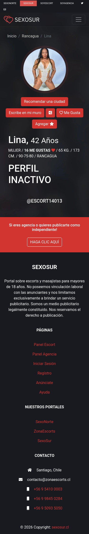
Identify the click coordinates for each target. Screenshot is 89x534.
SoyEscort (46, 3)
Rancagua (30, 36)
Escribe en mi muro (25, 112)
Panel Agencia (45, 354)
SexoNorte (10, 3)
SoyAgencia (67, 3)
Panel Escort (44, 344)
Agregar (44, 124)
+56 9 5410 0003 (48, 489)
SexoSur (28, 3)
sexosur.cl (60, 527)
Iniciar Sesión (44, 363)
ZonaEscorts (44, 431)
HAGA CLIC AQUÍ (44, 242)
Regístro (44, 373)
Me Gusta (69, 112)
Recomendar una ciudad (44, 101)
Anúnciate (44, 382)
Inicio (11, 36)
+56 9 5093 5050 (48, 508)
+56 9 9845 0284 (48, 498)
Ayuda (44, 392)
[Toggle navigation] (78, 19)
